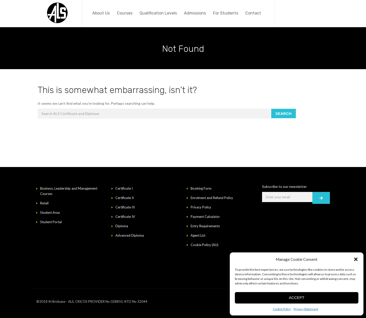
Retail (44, 203)
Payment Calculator (205, 217)
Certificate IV (125, 217)
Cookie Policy (282, 309)
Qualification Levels (158, 13)
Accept (296, 297)
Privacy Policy (201, 207)
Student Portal (51, 222)
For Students (225, 13)
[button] (355, 259)
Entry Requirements (205, 226)
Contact (253, 13)
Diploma (121, 226)
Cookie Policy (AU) (204, 245)
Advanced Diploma (129, 235)
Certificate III (125, 207)
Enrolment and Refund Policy (212, 198)
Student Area (50, 212)
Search (284, 113)
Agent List (198, 235)
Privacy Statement (306, 309)
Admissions (195, 13)
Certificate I (124, 188)
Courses (124, 13)
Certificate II (124, 198)
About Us (101, 13)
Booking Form (201, 188)
